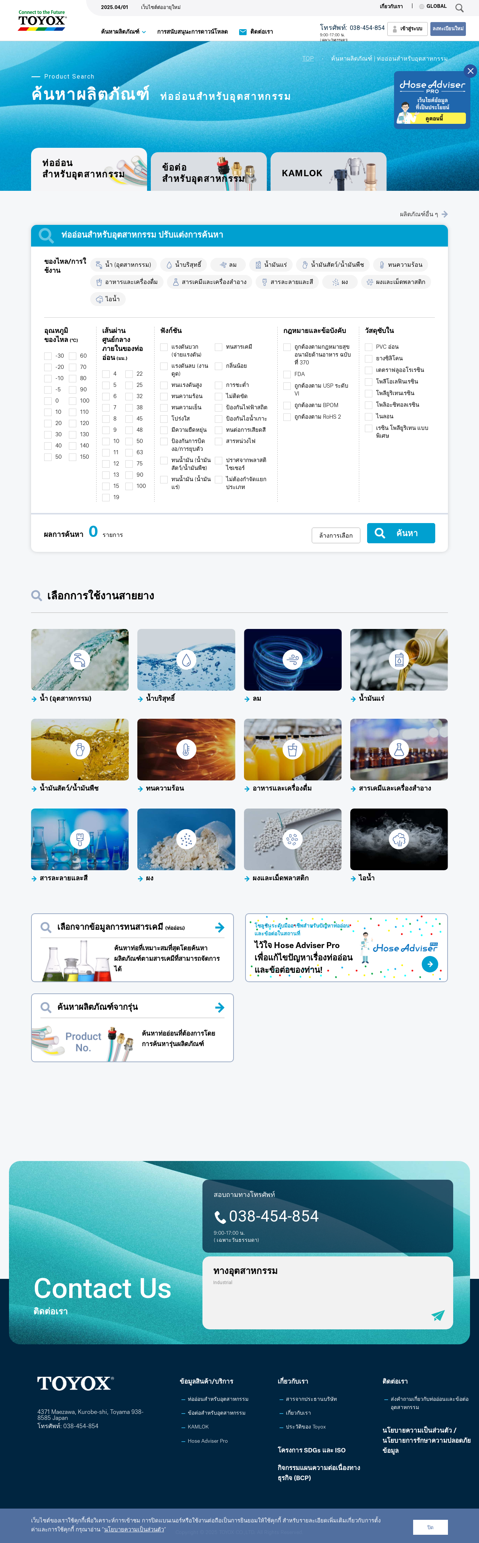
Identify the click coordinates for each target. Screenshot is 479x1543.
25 (140, 385)
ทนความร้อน (405, 265)
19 (116, 498)
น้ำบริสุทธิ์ (188, 265)
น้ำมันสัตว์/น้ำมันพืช (337, 265)
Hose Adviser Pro (208, 1441)
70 (83, 367)
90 (83, 390)
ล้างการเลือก (336, 535)
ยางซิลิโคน (389, 359)
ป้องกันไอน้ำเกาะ (246, 419)
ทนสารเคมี (239, 347)
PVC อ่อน (387, 347)
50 (58, 457)
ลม (233, 265)
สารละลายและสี (292, 282)
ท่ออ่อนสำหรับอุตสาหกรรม (218, 1399)
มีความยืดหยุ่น (189, 430)
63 (140, 453)
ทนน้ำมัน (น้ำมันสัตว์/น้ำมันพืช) (191, 464)
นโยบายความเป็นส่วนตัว (134, 1530)
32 (140, 397)
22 (140, 374)
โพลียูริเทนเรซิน (395, 394)
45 (140, 419)
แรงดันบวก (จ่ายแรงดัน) (186, 351)
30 (58, 435)
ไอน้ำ (113, 300)
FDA (300, 375)
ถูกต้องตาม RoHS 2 (318, 417)
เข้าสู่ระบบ (411, 29)
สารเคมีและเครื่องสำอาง (214, 282)
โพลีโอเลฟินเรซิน (397, 382)
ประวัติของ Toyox (306, 1427)
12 (116, 464)
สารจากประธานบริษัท (311, 1399)
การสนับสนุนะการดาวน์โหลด (192, 32)
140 (84, 446)
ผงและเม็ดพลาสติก (400, 282)
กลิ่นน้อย (236, 366)
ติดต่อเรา (261, 32)
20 (58, 424)
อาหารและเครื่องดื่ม (131, 282)
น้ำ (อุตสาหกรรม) (128, 265)
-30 (59, 356)
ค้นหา (407, 533)
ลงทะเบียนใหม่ (448, 29)
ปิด (430, 1527)
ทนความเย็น (186, 408)
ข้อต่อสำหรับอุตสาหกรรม (203, 174)
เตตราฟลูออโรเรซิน (400, 370)
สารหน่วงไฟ (241, 441)
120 (84, 424)
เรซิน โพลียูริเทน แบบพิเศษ (402, 432)
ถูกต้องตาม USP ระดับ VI (321, 390)
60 (83, 356)
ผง (345, 282)
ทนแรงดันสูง (186, 385)
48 (140, 430)
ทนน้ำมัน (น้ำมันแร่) (191, 484)
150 (84, 457)
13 (116, 475)
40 (58, 446)
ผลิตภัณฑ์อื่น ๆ (424, 214)
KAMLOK (302, 173)
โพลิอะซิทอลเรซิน (397, 405)
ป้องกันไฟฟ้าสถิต (247, 408)
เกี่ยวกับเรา (391, 6)
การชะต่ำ (237, 385)
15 (116, 486)
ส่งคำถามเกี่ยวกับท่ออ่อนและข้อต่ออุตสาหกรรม (430, 1404)
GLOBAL (433, 6)
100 (84, 401)
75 (140, 464)
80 (83, 379)
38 (140, 408)
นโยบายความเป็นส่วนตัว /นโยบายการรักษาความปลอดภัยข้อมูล (426, 1441)
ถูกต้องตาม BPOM (316, 406)
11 (116, 453)
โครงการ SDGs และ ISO (312, 1451)
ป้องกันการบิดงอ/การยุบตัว (188, 445)
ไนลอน (384, 417)
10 (58, 412)
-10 (59, 379)
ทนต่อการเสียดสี (246, 430)
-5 (58, 390)
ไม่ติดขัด (237, 397)
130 (84, 435)
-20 (59, 367)
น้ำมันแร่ (275, 265)
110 (84, 412)
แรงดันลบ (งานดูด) (189, 370)
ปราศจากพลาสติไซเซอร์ (246, 464)
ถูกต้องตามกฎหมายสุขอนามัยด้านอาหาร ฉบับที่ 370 (323, 355)
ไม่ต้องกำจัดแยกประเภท (246, 484)
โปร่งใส (180, 419)
